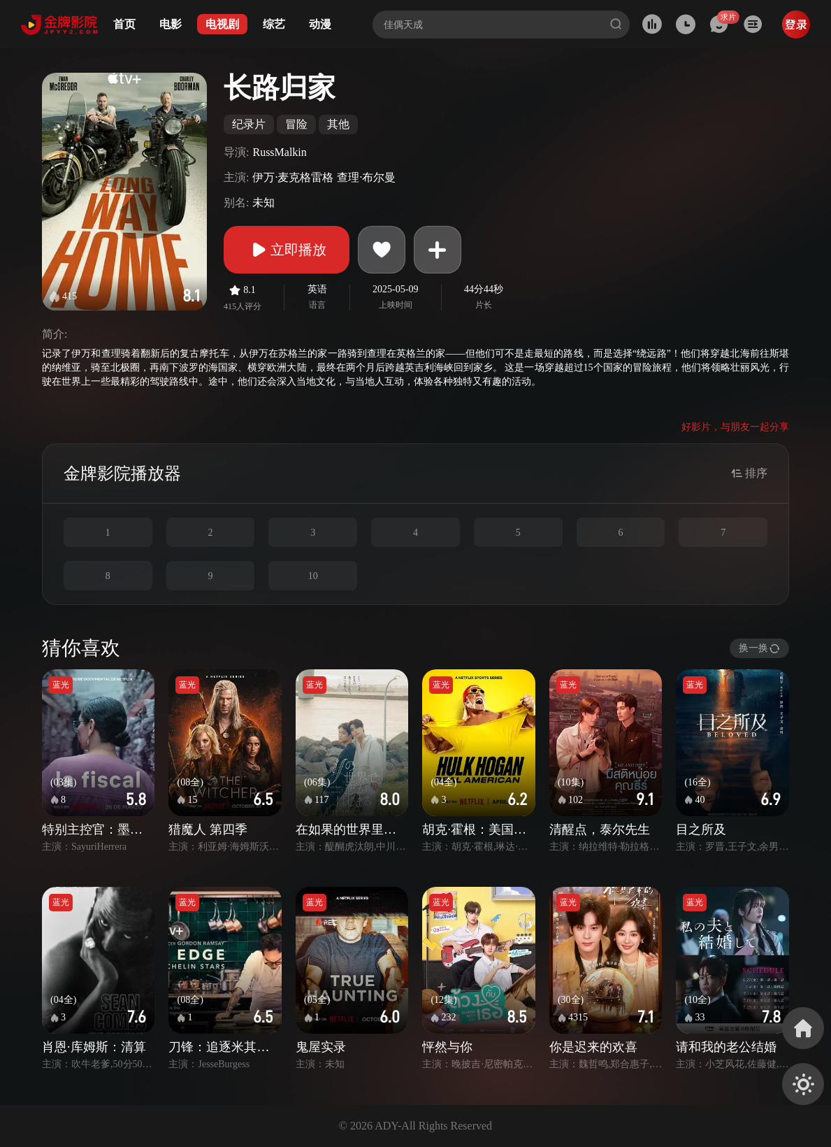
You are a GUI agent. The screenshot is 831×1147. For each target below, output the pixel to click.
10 (313, 576)
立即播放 (286, 250)
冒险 (296, 124)
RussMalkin (279, 152)
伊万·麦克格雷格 (292, 177)
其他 (338, 124)
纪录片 (249, 124)
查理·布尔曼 (366, 177)
